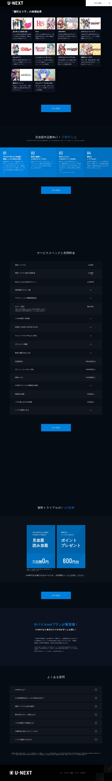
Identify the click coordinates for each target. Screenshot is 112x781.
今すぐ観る (98, 3)
